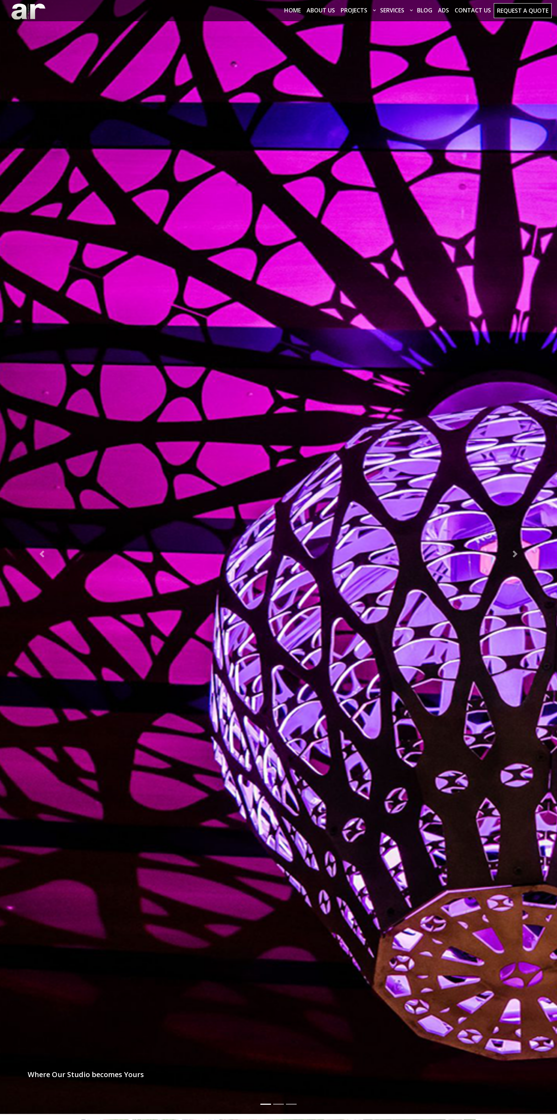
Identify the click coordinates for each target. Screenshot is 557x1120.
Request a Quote (522, 11)
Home (292, 10)
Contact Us (473, 10)
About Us (321, 10)
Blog (424, 10)
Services (392, 10)
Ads (443, 10)
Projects (354, 10)
